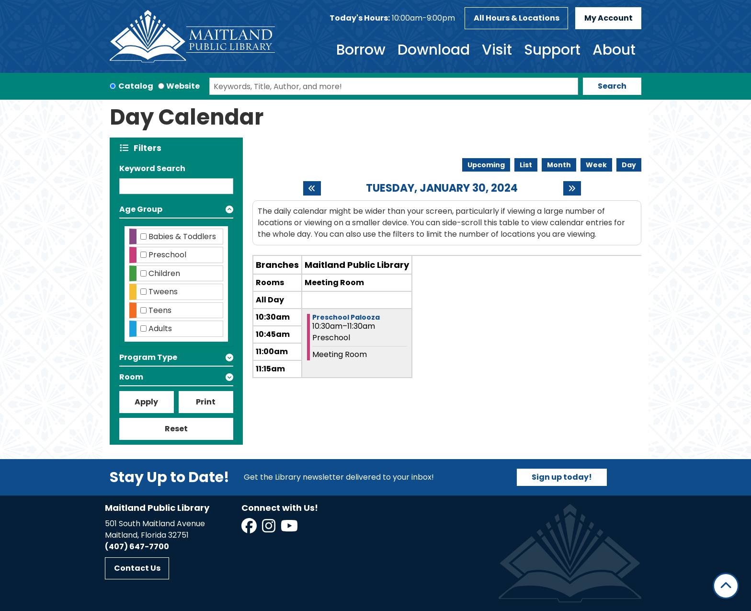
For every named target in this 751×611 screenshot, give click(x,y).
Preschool (167, 254)
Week (596, 165)
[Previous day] (312, 188)
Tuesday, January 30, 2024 (442, 188)
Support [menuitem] (552, 50)
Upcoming (486, 165)
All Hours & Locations (516, 17)
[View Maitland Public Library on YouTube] (290, 528)
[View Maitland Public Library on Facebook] (249, 528)
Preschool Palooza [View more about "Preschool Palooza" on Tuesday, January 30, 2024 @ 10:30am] (346, 317)
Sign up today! (562, 477)
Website (183, 86)
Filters (150, 148)
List (526, 165)
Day (629, 165)
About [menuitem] (614, 50)
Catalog (135, 86)
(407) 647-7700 (137, 546)
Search (612, 86)
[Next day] (572, 188)
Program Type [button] (148, 357)
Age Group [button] (140, 209)
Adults (160, 328)
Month (559, 165)
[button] (392, 18)
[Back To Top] (726, 586)
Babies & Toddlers (182, 236)
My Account (608, 17)
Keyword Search (152, 168)
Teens (159, 310)
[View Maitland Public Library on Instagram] (269, 528)
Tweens (163, 291)
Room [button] (131, 376)
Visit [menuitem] (497, 50)
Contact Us (137, 568)
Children (164, 273)
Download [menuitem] (434, 50)
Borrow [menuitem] (361, 50)
